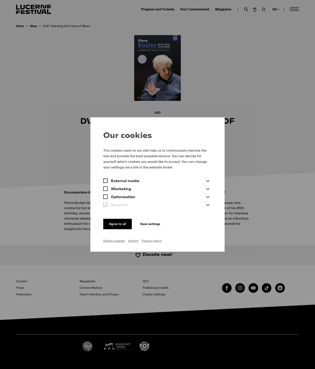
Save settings (153, 223)
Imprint (133, 240)
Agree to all (118, 223)
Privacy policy (152, 240)
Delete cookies (114, 240)
